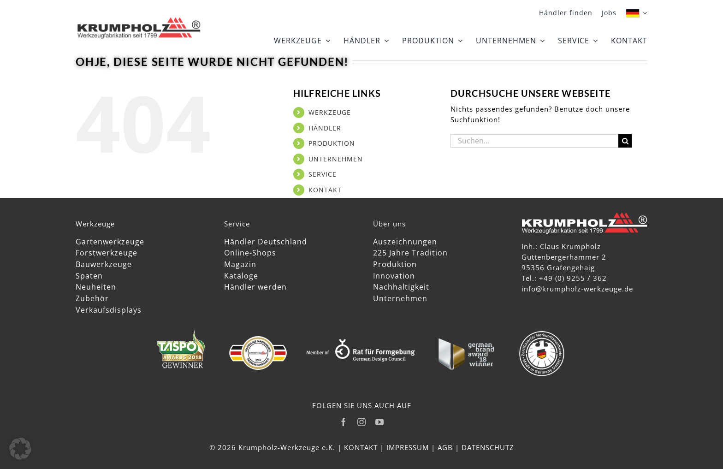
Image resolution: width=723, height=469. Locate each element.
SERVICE (322, 174)
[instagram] (361, 422)
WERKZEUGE (329, 112)
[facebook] (343, 422)
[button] (20, 448)
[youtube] (379, 422)
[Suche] (625, 141)
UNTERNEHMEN (335, 158)
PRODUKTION (331, 143)
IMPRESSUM (407, 447)
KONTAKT (325, 189)
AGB (445, 447)
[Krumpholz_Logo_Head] (138, 19)
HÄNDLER (324, 128)
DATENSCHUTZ (488, 447)
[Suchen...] (534, 141)
